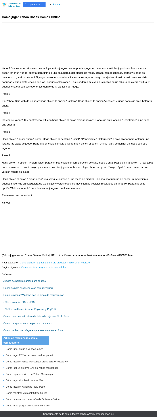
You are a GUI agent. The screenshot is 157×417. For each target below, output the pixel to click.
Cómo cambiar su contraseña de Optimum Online (32, 399)
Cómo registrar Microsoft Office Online (26, 393)
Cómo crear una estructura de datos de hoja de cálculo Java (36, 316)
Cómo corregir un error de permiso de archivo (28, 323)
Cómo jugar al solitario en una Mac (25, 380)
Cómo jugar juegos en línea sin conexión (28, 405)
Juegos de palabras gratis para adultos (24, 281)
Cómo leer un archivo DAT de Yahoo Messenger (32, 368)
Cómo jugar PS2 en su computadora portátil (29, 355)
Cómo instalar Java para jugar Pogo (25, 386)
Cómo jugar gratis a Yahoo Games (24, 349)
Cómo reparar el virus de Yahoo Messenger (29, 374)
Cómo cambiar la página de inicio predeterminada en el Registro (55, 262)
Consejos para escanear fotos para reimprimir (28, 288)
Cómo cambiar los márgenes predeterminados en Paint (33, 330)
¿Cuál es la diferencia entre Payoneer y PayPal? (29, 309)
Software (57, 4)
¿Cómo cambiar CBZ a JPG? (19, 302)
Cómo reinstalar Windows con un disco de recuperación (33, 295)
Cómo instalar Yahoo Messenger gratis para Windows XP (37, 361)
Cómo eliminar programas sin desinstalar (43, 267)
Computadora (32, 4)
